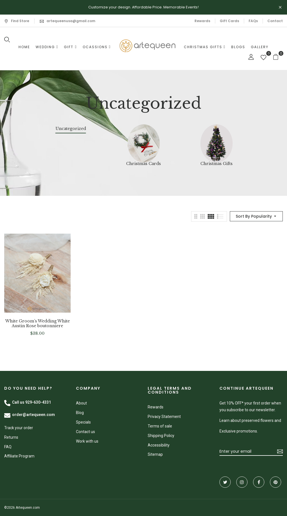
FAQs (253, 20)
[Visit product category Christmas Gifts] (216, 140)
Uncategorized (70, 128)
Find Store (16, 20)
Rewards (202, 20)
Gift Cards (229, 20)
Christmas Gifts (216, 163)
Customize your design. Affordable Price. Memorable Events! (143, 7)
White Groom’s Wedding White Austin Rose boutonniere (37, 323)
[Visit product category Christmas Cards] (144, 140)
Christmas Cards (143, 163)
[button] (278, 57)
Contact (275, 20)
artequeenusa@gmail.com (71, 20)
